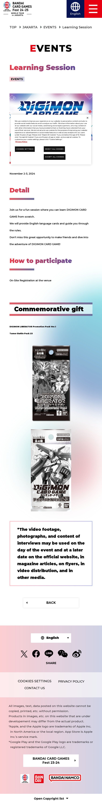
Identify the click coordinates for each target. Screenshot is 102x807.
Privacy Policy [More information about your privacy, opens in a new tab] (21, 142)
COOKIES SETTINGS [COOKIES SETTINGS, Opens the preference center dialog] (24, 149)
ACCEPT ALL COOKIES (54, 157)
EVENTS (52, 27)
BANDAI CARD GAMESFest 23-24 (51, 763)
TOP (13, 27)
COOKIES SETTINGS (33, 682)
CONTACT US (33, 690)
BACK (51, 603)
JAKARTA (31, 27)
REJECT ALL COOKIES (54, 149)
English (73, 14)
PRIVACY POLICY (71, 683)
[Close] (87, 118)
